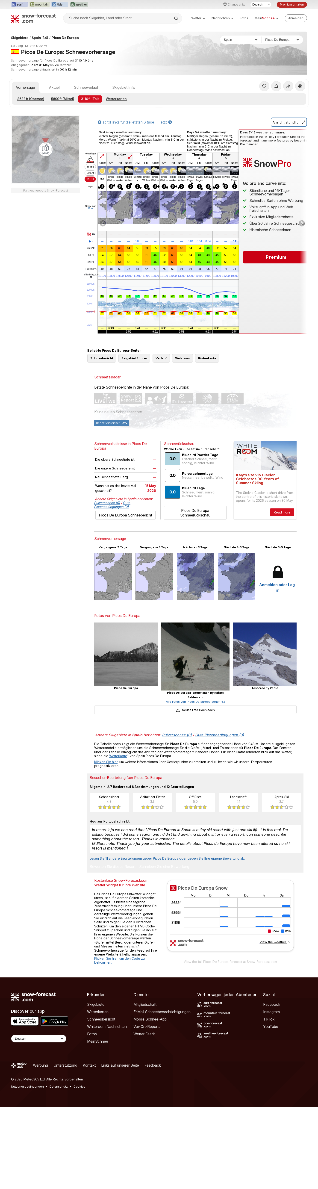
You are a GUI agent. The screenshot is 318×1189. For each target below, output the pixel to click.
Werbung (40, 1065)
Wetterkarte (118, 756)
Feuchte (91, 269)
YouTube (270, 1026)
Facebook (271, 1004)
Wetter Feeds (144, 1034)
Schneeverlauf (86, 87)
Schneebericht (101, 358)
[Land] (241, 39)
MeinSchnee (97, 1041)
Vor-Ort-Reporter (147, 1026)
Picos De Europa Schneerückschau (195, 512)
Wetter (198, 18)
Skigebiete (19, 38)
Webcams (182, 358)
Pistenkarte (207, 358)
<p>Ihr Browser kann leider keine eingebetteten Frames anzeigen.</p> (230, 918)
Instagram (271, 1011)
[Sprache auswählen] (260, 4)
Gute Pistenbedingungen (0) (112, 505)
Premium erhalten (292, 4)
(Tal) (90, 99)
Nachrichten (222, 18)
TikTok (268, 1019)
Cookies (79, 1086)
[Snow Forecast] (33, 18)
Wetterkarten (116, 99)
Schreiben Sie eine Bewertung (164, 867)
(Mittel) (62, 99)
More (90, 208)
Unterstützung (65, 1065)
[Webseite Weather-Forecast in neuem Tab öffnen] (79, 5)
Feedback (152, 1065)
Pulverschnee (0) (107, 503)
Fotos (244, 18)
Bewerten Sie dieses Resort (112, 867)
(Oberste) (30, 99)
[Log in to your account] (296, 18)
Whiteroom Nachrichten (107, 1026)
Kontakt (89, 1065)
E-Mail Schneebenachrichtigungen (162, 1011)
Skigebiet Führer (134, 358)
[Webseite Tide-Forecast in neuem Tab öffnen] (59, 5)
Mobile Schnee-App (150, 1019)
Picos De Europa (65, 38)
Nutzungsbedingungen (27, 1086)
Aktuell (54, 87)
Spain (40, 38)
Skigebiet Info (123, 87)
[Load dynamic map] (46, 149)
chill (91, 262)
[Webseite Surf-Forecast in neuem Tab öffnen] (19, 5)
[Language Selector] (38, 1038)
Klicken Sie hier (106, 762)
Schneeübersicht (101, 1019)
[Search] (176, 18)
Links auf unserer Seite (120, 1065)
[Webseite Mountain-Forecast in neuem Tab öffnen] (39, 5)
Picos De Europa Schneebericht (125, 515)
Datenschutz (59, 1086)
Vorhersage (25, 87)
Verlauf (161, 358)
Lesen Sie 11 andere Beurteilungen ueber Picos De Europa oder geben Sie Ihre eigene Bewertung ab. (167, 858)
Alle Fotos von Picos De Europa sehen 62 (195, 701)
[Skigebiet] (282, 39)
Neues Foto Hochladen (195, 710)
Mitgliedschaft (144, 1004)
